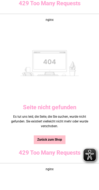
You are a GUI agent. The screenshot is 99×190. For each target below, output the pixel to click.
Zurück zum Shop (49, 139)
